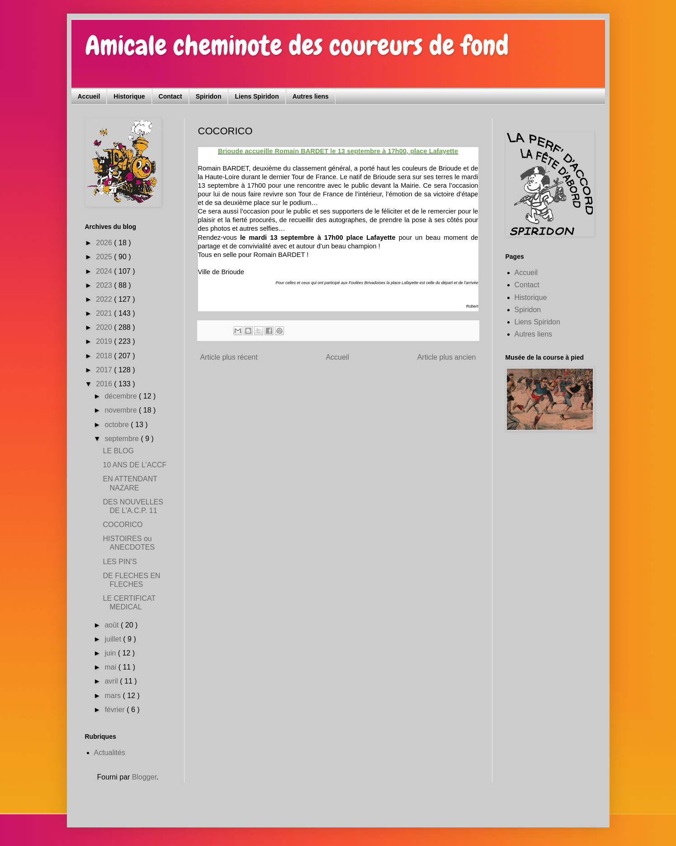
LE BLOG (118, 451)
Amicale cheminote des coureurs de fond (297, 45)
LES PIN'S (120, 562)
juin (111, 653)
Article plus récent (229, 357)
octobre (117, 424)
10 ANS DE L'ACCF (134, 465)
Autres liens (311, 96)
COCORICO (122, 524)
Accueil (89, 96)
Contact (170, 96)
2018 (105, 356)
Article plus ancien (446, 357)
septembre (122, 438)
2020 (105, 327)
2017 (105, 370)
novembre (121, 410)
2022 (105, 299)
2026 (105, 243)
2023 (105, 285)
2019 (105, 341)
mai (111, 667)
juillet (113, 639)
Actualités (109, 752)
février (115, 709)
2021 (105, 313)
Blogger (144, 777)
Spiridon (209, 96)
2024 (105, 271)
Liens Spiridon (257, 96)
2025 (105, 257)
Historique (129, 96)
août (112, 625)
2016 (105, 384)
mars (113, 695)
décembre (121, 396)
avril (112, 681)
